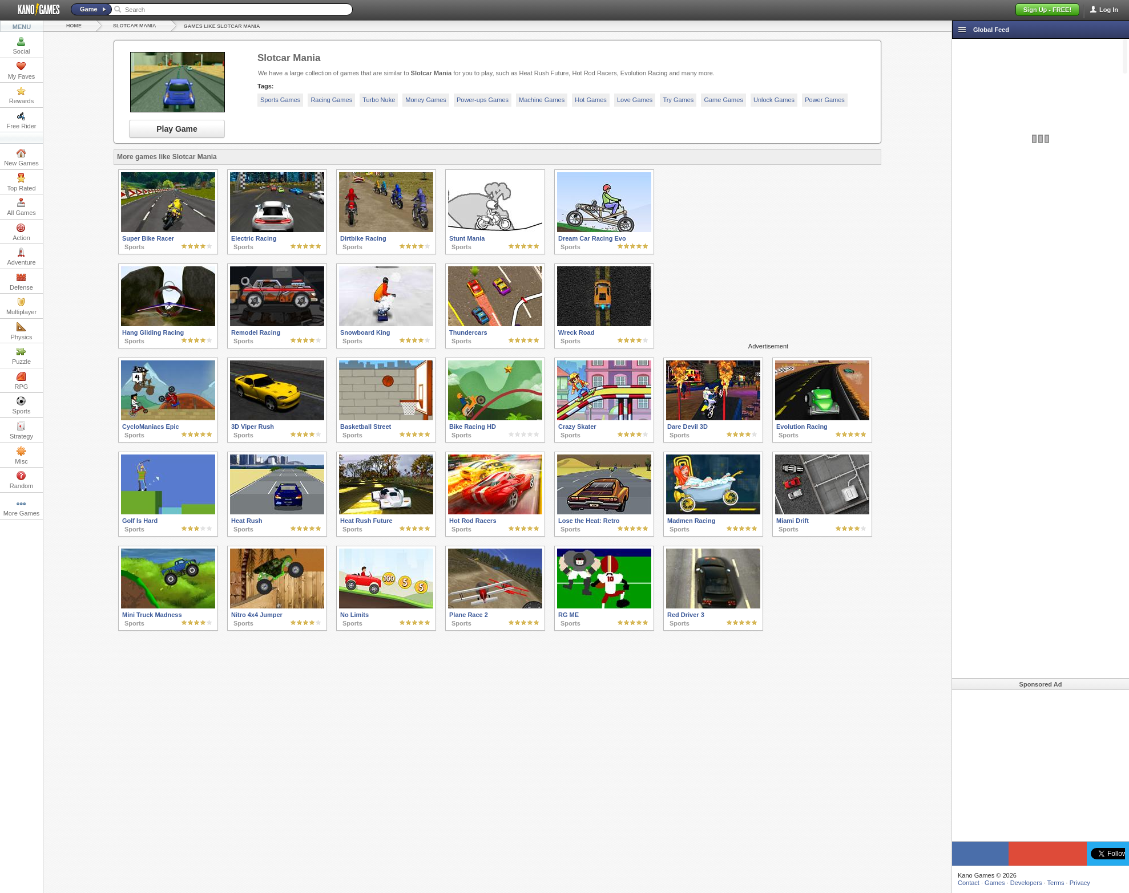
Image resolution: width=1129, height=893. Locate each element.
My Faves (21, 71)
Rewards (21, 95)
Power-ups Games (483, 99)
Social (21, 45)
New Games (21, 157)
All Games (21, 207)
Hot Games (591, 99)
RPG (22, 381)
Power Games (825, 99)
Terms (1056, 882)
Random (22, 480)
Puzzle (21, 356)
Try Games (678, 99)
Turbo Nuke (378, 99)
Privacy (1080, 882)
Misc (21, 455)
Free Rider (22, 120)
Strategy (21, 430)
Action (21, 232)
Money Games (425, 99)
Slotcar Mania (134, 26)
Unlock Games (774, 99)
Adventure (21, 256)
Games (995, 882)
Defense (21, 282)
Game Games (723, 99)
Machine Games (541, 99)
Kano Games (34, 10)
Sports (22, 405)
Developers (1026, 882)
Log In (1108, 9)
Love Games (634, 99)
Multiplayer (21, 306)
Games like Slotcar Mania (222, 26)
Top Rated (21, 182)
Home (74, 26)
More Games (21, 507)
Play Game (176, 128)
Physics (22, 331)
